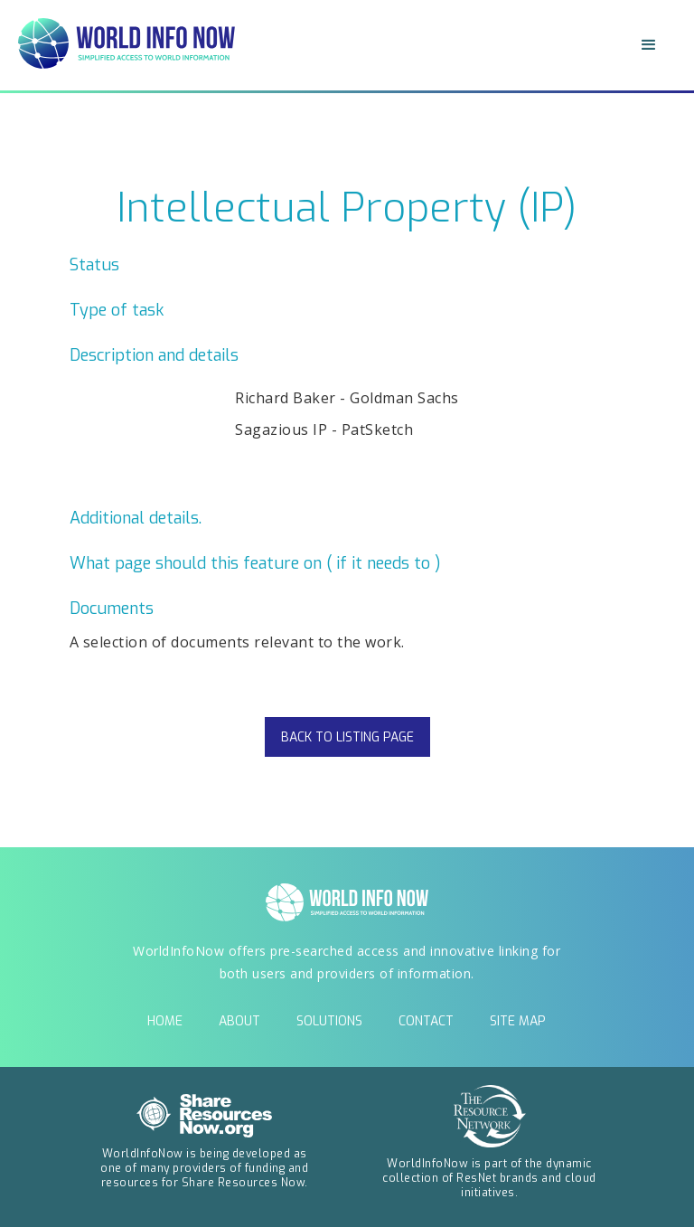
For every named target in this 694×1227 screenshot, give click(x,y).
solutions (329, 1021)
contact (426, 1021)
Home (165, 1021)
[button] (649, 45)
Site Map (518, 1021)
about (239, 1021)
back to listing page (347, 737)
